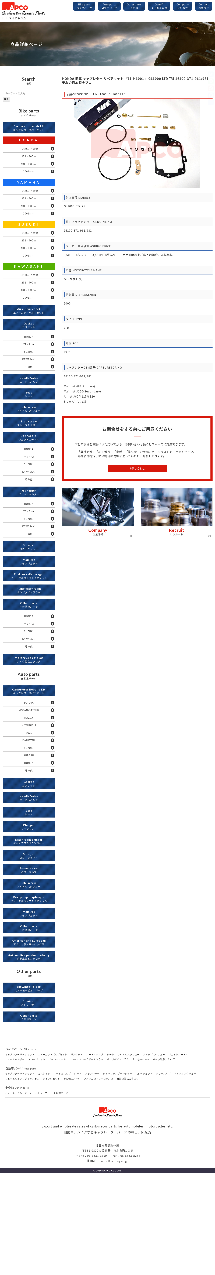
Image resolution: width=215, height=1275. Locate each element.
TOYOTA (29, 768)
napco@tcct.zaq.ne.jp (113, 1262)
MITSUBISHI (29, 793)
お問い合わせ (137, 468)
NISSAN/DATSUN (28, 776)
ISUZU (29, 802)
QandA (159, 6)
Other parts (134, 6)
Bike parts (84, 6)
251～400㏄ (29, 159)
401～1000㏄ (29, 168)
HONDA (29, 142)
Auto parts (109, 6)
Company (183, 6)
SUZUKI (28, 234)
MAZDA (29, 785)
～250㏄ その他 (28, 151)
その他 (28, 393)
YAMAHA (28, 188)
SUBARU (29, 828)
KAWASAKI (29, 281)
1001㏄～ (28, 177)
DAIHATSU (28, 811)
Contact (203, 6)
